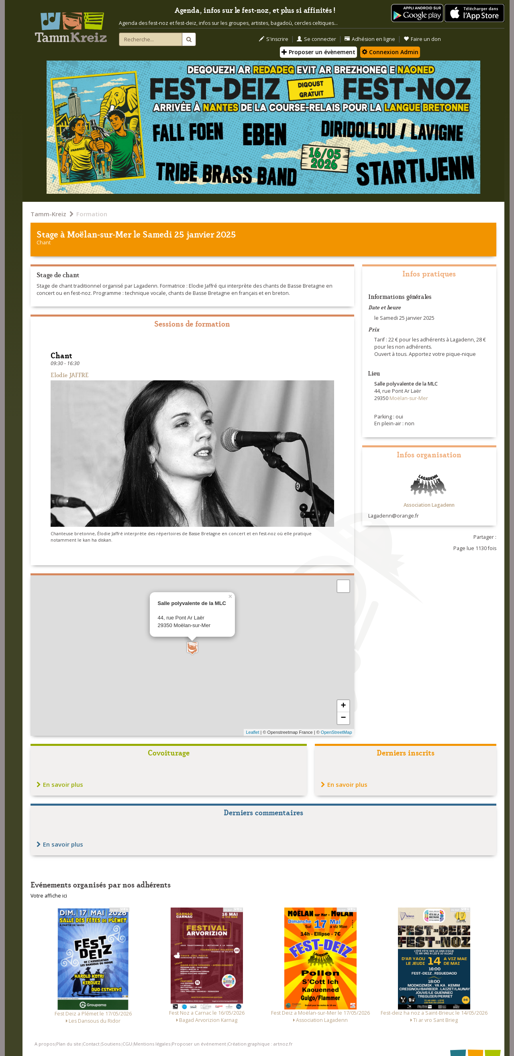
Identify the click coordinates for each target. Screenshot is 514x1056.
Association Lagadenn (429, 505)
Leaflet (252, 732)
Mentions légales (152, 1044)
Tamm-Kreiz (48, 214)
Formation (91, 214)
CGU (127, 1044)
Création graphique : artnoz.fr (260, 1044)
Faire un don (422, 39)
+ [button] (343, 706)
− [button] (343, 718)
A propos (45, 1044)
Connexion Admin (390, 52)
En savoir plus (60, 784)
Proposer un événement (199, 1044)
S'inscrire (273, 39)
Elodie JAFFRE (70, 374)
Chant (44, 242)
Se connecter (316, 39)
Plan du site (68, 1044)
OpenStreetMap (336, 732)
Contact (91, 1044)
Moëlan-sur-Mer (99, 233)
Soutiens (110, 1044)
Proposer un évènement (318, 52)
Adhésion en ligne (370, 39)
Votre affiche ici (49, 895)
